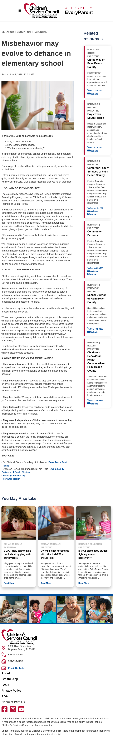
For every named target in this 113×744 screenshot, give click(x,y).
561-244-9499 (95, 400)
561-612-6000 (95, 147)
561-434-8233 (95, 328)
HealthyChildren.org (14, 475)
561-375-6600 (95, 90)
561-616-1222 (95, 208)
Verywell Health (11, 479)
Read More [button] (9, 583)
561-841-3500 (95, 268)
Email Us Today (17, 668)
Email (91, 214)
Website (92, 93)
